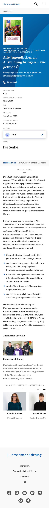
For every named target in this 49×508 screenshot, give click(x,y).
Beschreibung (9, 163)
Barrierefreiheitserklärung (24, 471)
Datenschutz (24, 476)
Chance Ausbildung (13, 359)
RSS (24, 481)
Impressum (24, 465)
